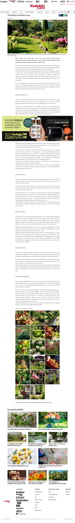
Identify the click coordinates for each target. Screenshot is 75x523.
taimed (30, 402)
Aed (21, 12)
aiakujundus (38, 402)
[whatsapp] (64, 15)
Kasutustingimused (52, 494)
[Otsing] (74, 12)
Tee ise (47, 12)
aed (26, 402)
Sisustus (14, 12)
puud (50, 402)
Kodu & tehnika (5, 12)
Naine (53, 12)
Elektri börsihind (52, 499)
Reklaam (68, 491)
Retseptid (39, 12)
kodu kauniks (45, 402)
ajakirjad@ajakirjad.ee (37, 519)
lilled (33, 402)
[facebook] (60, 15)
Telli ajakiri (62, 4)
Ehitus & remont (29, 12)
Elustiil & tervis (62, 12)
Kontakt (67, 494)
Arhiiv (49, 491)
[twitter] (62, 15)
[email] (66, 15)
